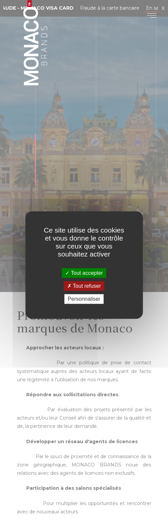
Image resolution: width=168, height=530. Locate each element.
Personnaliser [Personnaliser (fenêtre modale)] (84, 299)
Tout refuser (84, 286)
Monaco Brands (35, 48)
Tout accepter (84, 273)
